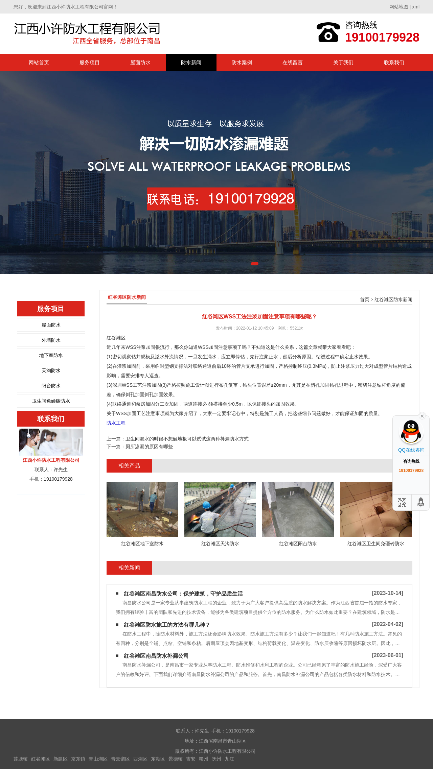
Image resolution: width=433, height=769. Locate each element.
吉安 (191, 759)
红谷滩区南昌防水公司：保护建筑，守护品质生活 (183, 594)
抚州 (216, 759)
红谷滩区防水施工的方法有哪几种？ (167, 625)
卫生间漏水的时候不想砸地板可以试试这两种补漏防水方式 (187, 438)
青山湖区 (98, 759)
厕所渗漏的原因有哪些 (149, 446)
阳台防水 (51, 385)
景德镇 (175, 759)
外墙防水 (51, 340)
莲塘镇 (21, 759)
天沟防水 (51, 370)
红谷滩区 (40, 759)
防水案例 (242, 62)
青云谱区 (120, 759)
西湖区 (140, 759)
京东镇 (78, 759)
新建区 (60, 759)
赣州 (203, 759)
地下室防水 (51, 355)
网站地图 (398, 6)
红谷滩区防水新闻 (393, 299)
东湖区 (158, 759)
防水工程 (116, 423)
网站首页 (39, 62)
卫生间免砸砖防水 (51, 401)
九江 (229, 759)
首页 (364, 299)
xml (415, 6)
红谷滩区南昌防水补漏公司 (156, 656)
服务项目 (89, 62)
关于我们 (343, 62)
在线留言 (292, 62)
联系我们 (394, 62)
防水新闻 (191, 62)
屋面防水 (140, 62)
